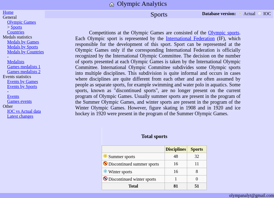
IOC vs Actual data (24, 111)
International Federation (190, 38)
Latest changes (20, 116)
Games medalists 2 (24, 71)
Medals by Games (23, 42)
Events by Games (22, 81)
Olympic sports (223, 32)
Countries (15, 32)
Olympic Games (21, 22)
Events (13, 96)
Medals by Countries (25, 52)
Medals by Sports (22, 47)
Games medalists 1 (24, 66)
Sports (16, 27)
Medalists (15, 61)
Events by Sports (22, 86)
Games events (19, 101)
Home (8, 12)
